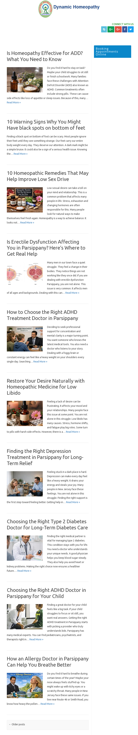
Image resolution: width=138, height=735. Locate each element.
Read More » (14, 102)
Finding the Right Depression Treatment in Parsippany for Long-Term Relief (45, 457)
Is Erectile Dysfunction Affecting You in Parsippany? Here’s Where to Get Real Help (46, 248)
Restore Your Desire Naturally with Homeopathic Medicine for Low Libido (46, 387)
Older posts (17, 724)
